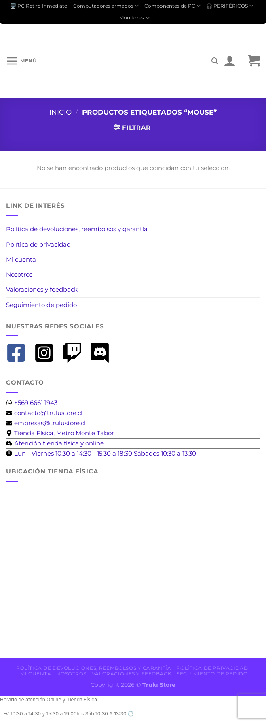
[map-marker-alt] (60, 433)
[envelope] (44, 413)
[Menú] (21, 60)
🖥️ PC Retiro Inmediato (39, 6)
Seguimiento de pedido (41, 305)
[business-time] (55, 443)
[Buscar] (214, 61)
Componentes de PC (172, 6)
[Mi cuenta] (230, 60)
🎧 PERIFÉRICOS (229, 6)
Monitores (134, 18)
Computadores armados (106, 6)
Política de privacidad (38, 244)
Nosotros (19, 274)
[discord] (103, 353)
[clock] (101, 453)
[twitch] (75, 353)
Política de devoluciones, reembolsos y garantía (77, 229)
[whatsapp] (31, 403)
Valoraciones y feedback (42, 289)
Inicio (60, 112)
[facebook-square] (19, 353)
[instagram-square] (47, 353)
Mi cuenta (21, 259)
